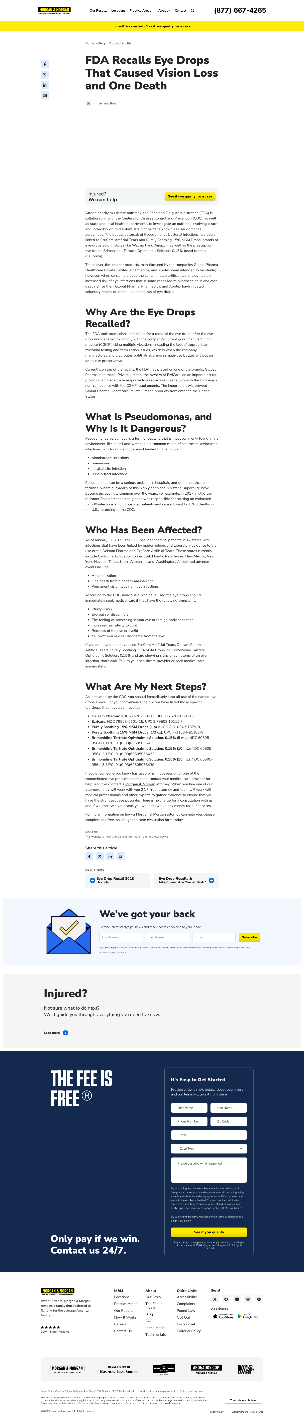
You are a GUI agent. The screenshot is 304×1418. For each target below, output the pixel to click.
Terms (220, 1217)
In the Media (155, 1328)
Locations (118, 10)
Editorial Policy (189, 1331)
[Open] (192, 10)
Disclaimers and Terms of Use (247, 1412)
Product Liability (120, 43)
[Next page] (186, 881)
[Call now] (240, 11)
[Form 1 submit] (209, 1233)
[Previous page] (117, 881)
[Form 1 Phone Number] (189, 1122)
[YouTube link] (237, 1299)
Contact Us (123, 1331)
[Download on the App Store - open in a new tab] (223, 1316)
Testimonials (155, 1335)
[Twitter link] (215, 1299)
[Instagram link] (248, 1299)
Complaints (186, 1304)
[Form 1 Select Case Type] (209, 1149)
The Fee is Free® (153, 1306)
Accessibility (187, 1297)
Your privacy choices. (243, 1401)
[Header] (54, 10)
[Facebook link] (226, 1299)
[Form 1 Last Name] (228, 1108)
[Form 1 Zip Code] (228, 1122)
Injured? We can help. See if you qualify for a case (151, 26)
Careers (120, 1325)
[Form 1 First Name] (189, 1108)
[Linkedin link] (259, 1299)
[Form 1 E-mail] (209, 1135)
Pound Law (186, 1311)
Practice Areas (142, 10)
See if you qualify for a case (190, 197)
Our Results (98, 10)
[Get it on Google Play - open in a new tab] (248, 1316)
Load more (52, 1033)
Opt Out (183, 1318)
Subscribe (249, 938)
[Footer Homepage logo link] (71, 1292)
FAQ (149, 1321)
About (164, 10)
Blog (101, 43)
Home (89, 43)
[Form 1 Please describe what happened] (209, 1170)
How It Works (125, 1318)
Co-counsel (186, 1325)
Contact (180, 10)
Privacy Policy (149, 948)
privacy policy (183, 1221)
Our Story (153, 1297)
